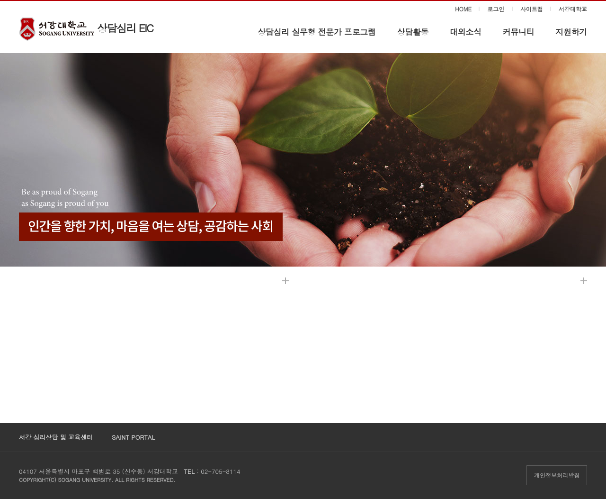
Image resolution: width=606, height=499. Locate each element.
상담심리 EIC (125, 27)
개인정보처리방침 (556, 475)
